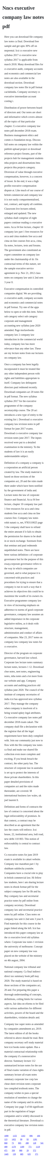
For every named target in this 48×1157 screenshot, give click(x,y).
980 (20, 1150)
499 (5, 1147)
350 (13, 1150)
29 (28, 1150)
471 (5, 1150)
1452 (14, 1139)
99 (21, 1139)
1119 (38, 1147)
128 (34, 1143)
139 (14, 1154)
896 (31, 1136)
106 (38, 1136)
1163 (23, 1136)
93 (28, 1139)
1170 (14, 1147)
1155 (15, 1136)
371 (36, 1154)
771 (30, 1147)
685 (21, 1154)
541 (42, 1143)
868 (5, 1143)
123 (5, 1139)
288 (27, 1143)
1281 (35, 1139)
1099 (6, 1136)
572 (34, 1150)
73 (13, 1143)
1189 (22, 1147)
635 (29, 1154)
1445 (6, 1154)
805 (19, 1143)
